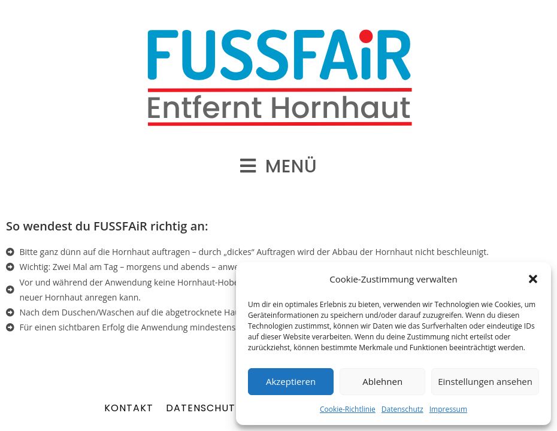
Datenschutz (402, 409)
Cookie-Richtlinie (348, 409)
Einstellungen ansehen (485, 381)
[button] (533, 279)
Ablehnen (382, 381)
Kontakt (128, 408)
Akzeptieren (291, 381)
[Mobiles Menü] (279, 166)
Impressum (448, 409)
